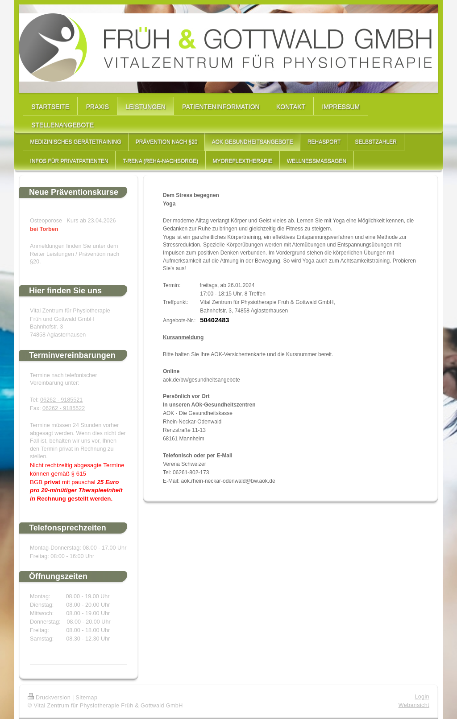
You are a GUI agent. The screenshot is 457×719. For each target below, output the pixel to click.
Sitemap (86, 697)
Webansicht (414, 705)
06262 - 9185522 (63, 408)
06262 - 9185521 (61, 400)
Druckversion (49, 697)
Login (422, 697)
